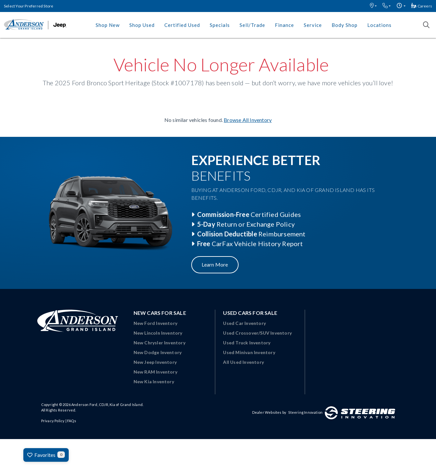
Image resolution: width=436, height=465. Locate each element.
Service (313, 25)
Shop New (108, 25)
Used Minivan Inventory (249, 352)
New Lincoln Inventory (158, 333)
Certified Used (182, 25)
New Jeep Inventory (155, 362)
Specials (220, 25)
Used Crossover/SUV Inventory (257, 333)
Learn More (215, 264)
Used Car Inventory (244, 323)
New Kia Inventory (154, 381)
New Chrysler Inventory (159, 342)
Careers (421, 6)
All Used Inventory (243, 362)
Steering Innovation (305, 412)
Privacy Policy (53, 421)
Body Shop (345, 25)
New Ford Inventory (156, 323)
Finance (284, 25)
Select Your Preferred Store (28, 6)
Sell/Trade (252, 25)
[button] (373, 6)
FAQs (71, 421)
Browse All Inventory (248, 120)
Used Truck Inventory (246, 342)
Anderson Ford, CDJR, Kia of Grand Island (107, 404)
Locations (379, 25)
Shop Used (142, 25)
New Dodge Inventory (158, 352)
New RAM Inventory (155, 372)
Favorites (46, 454)
